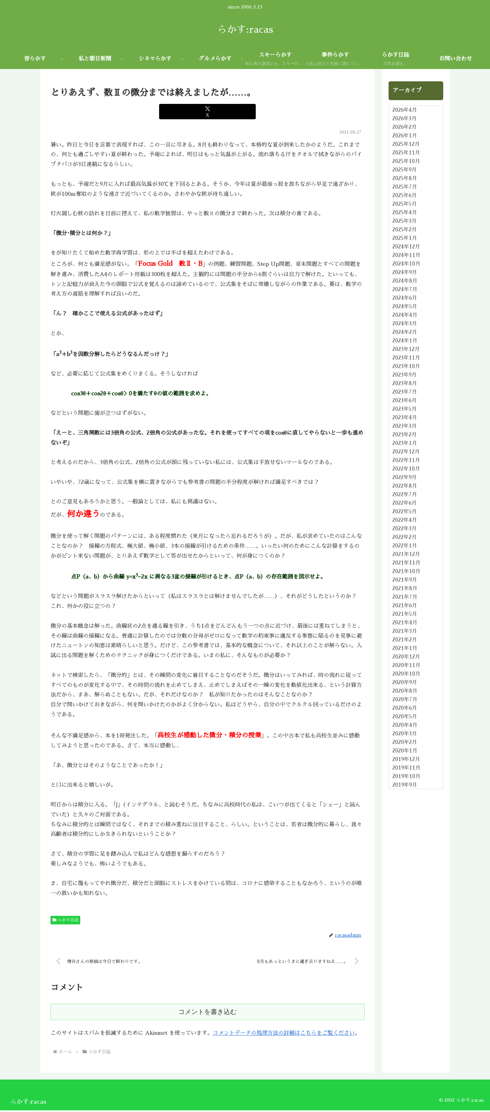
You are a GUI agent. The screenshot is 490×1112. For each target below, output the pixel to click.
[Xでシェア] (207, 111)
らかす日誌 (66, 920)
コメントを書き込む (207, 1013)
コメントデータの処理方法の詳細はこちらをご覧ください (284, 1035)
